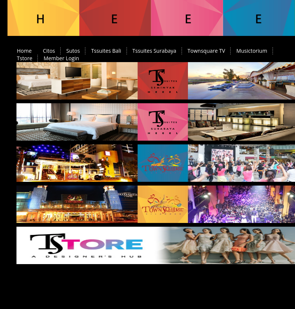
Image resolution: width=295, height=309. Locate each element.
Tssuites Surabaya (154, 50)
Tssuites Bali (106, 50)
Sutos (73, 50)
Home (24, 50)
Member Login (61, 58)
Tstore (24, 58)
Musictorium (251, 50)
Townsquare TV (206, 50)
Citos (49, 50)
